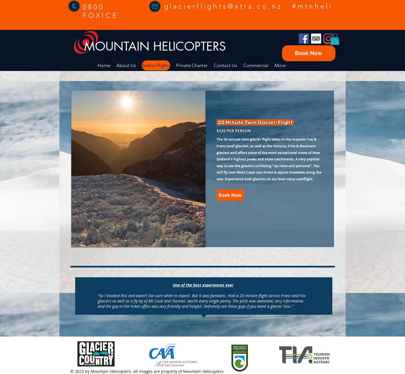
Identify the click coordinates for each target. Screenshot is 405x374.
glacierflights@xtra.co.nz (223, 6)
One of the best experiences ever (203, 285)
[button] (335, 39)
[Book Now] (308, 53)
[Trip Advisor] (316, 39)
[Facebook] (304, 39)
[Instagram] (328, 39)
